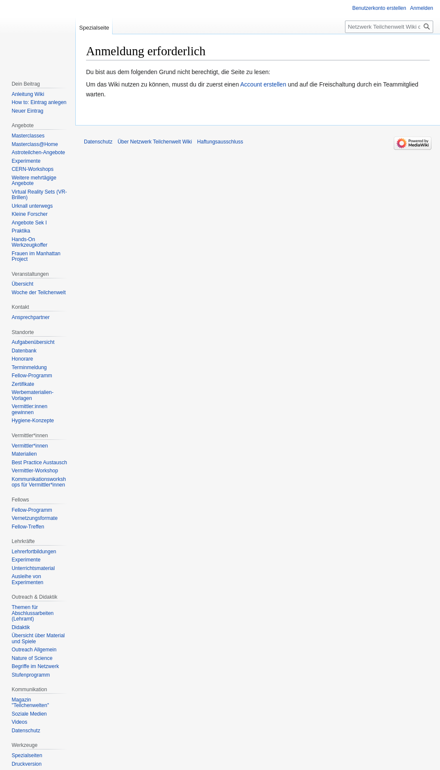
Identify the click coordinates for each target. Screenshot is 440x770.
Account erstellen (263, 84)
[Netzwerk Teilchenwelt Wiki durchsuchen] (389, 27)
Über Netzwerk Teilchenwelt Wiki (155, 142)
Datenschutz (98, 142)
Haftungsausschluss (220, 142)
